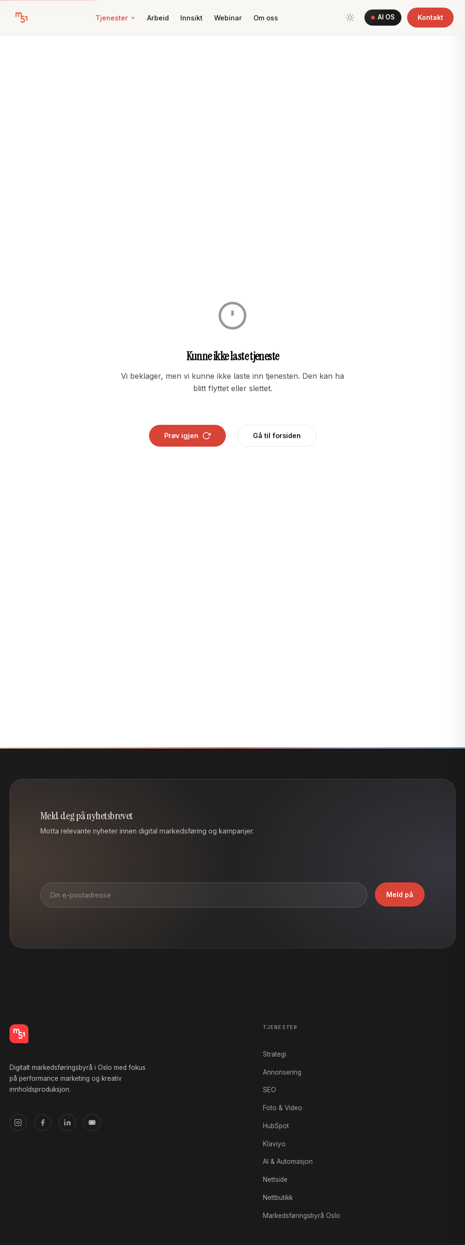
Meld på (399, 894)
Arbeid (158, 18)
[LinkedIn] (67, 1122)
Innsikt (191, 18)
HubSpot (276, 1126)
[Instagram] (18, 1122)
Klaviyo (274, 1144)
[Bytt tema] (350, 17)
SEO (269, 1090)
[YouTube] (92, 1122)
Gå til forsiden (277, 435)
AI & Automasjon (288, 1161)
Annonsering (282, 1072)
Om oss (265, 18)
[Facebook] (42, 1122)
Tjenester (115, 18)
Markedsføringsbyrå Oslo (301, 1215)
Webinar (228, 18)
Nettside (275, 1179)
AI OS (383, 17)
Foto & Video (282, 1108)
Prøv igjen (187, 435)
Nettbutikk (278, 1197)
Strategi (274, 1054)
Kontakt (430, 17)
